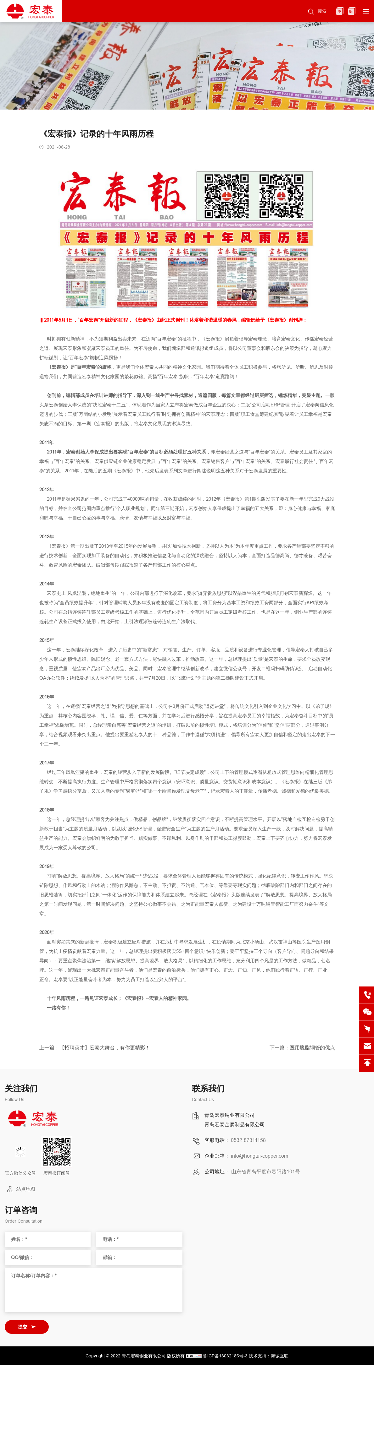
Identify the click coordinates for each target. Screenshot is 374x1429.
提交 (22, 1326)
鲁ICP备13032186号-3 (225, 1356)
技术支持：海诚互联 (268, 1356)
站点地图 (25, 1189)
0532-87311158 (248, 1140)
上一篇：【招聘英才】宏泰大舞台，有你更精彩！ (94, 1051)
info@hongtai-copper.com (259, 1156)
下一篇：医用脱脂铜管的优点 (302, 1051)
